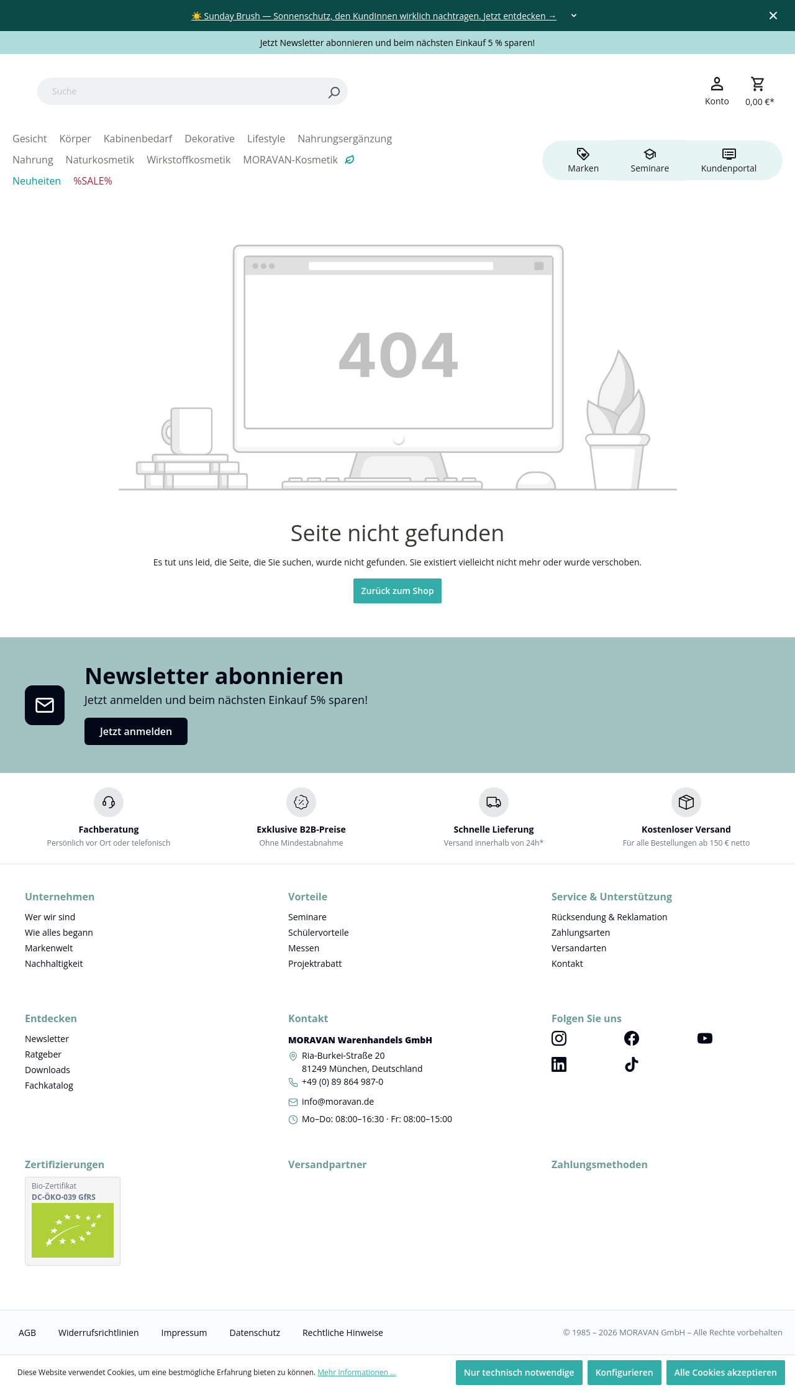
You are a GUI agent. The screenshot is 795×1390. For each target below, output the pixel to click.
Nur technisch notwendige (519, 1372)
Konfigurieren (624, 1372)
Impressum (184, 1332)
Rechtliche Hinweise (342, 1332)
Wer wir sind (50, 917)
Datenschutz (254, 1332)
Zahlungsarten (581, 932)
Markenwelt (49, 948)
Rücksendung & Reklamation (610, 917)
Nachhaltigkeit (54, 963)
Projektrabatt (315, 963)
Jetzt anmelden (136, 731)
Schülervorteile (318, 932)
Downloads (47, 1070)
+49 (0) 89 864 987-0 (342, 1081)
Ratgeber (43, 1054)
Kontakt (567, 963)
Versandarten (579, 948)
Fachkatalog (49, 1085)
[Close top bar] (773, 15)
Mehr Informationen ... (356, 1372)
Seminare (307, 917)
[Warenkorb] (760, 91)
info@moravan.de (338, 1101)
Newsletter (47, 1039)
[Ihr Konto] (717, 91)
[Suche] (257, 91)
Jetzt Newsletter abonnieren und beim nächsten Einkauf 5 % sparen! (397, 42)
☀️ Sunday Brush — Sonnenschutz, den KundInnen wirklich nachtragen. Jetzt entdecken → (373, 16)
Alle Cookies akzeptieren (726, 1372)
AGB (27, 1332)
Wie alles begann (59, 932)
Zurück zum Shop (397, 591)
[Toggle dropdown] (574, 15)
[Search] (412, 91)
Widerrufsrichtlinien (98, 1332)
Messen (303, 948)
